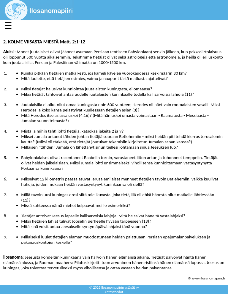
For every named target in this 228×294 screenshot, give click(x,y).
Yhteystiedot (114, 292)
